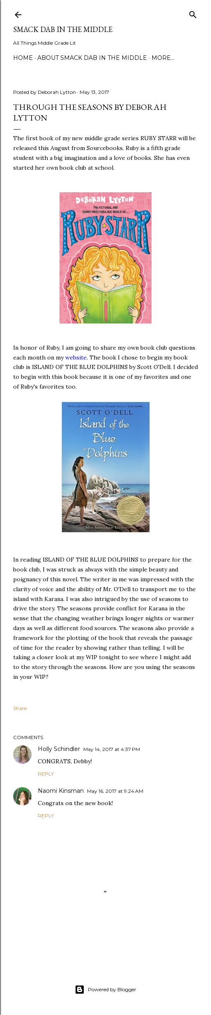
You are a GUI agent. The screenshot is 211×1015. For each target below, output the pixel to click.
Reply (46, 774)
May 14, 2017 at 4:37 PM (111, 749)
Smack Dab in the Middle (62, 29)
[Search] (193, 13)
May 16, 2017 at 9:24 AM (115, 791)
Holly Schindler (59, 749)
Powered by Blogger (105, 990)
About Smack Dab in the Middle (92, 57)
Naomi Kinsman (61, 790)
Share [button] (20, 708)
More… (162, 57)
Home (23, 57)
